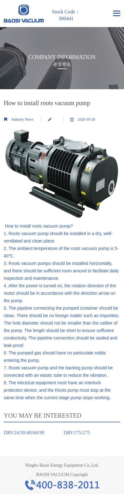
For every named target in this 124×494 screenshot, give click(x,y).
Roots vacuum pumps (30, 263)
